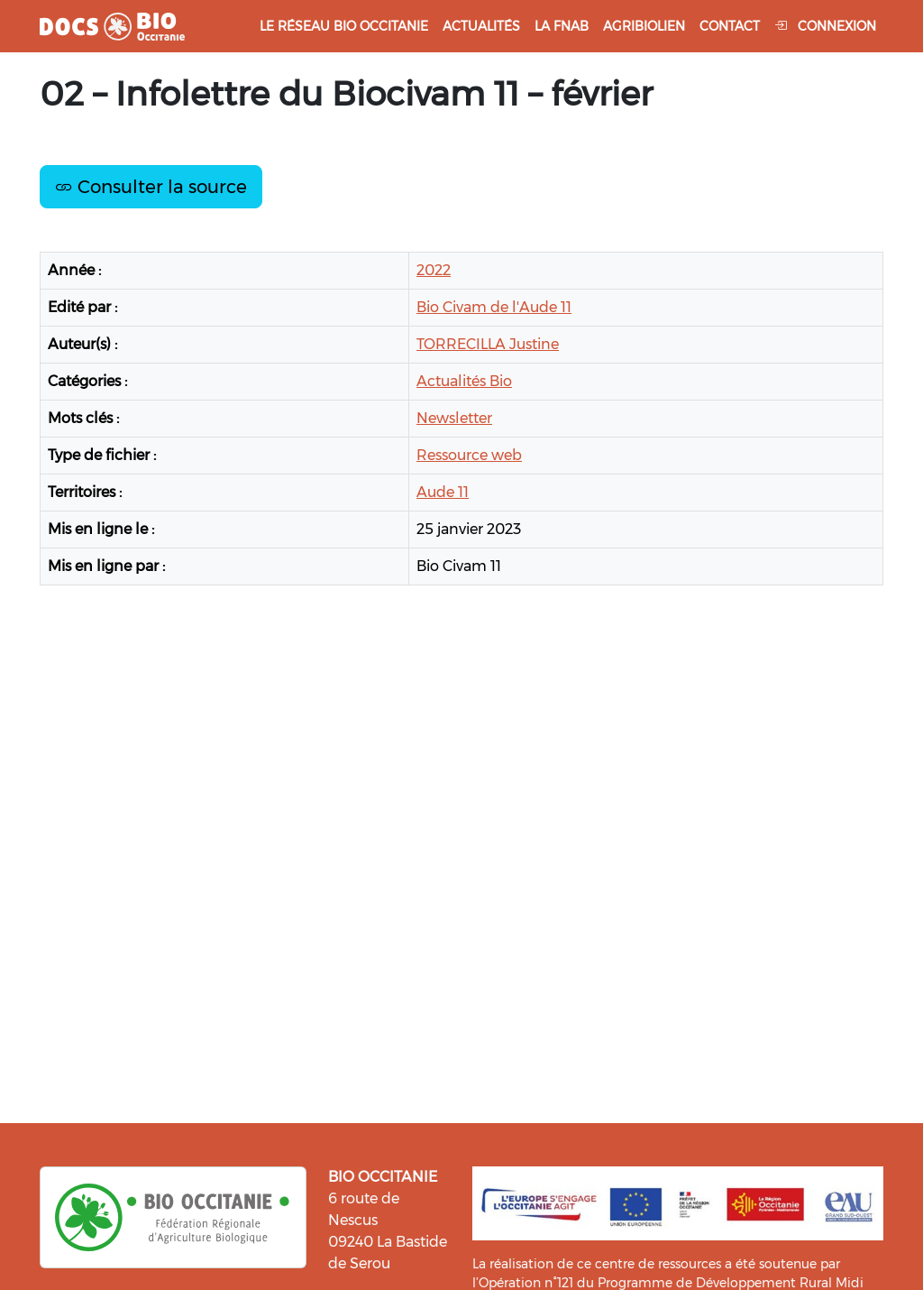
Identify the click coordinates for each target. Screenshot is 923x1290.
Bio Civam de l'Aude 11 (493, 307)
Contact (729, 26)
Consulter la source (151, 187)
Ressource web (469, 455)
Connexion (825, 26)
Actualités (481, 26)
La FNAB (562, 26)
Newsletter (454, 418)
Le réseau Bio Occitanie (344, 26)
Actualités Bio (464, 381)
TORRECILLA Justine (487, 344)
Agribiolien (644, 26)
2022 (433, 270)
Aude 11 (442, 492)
